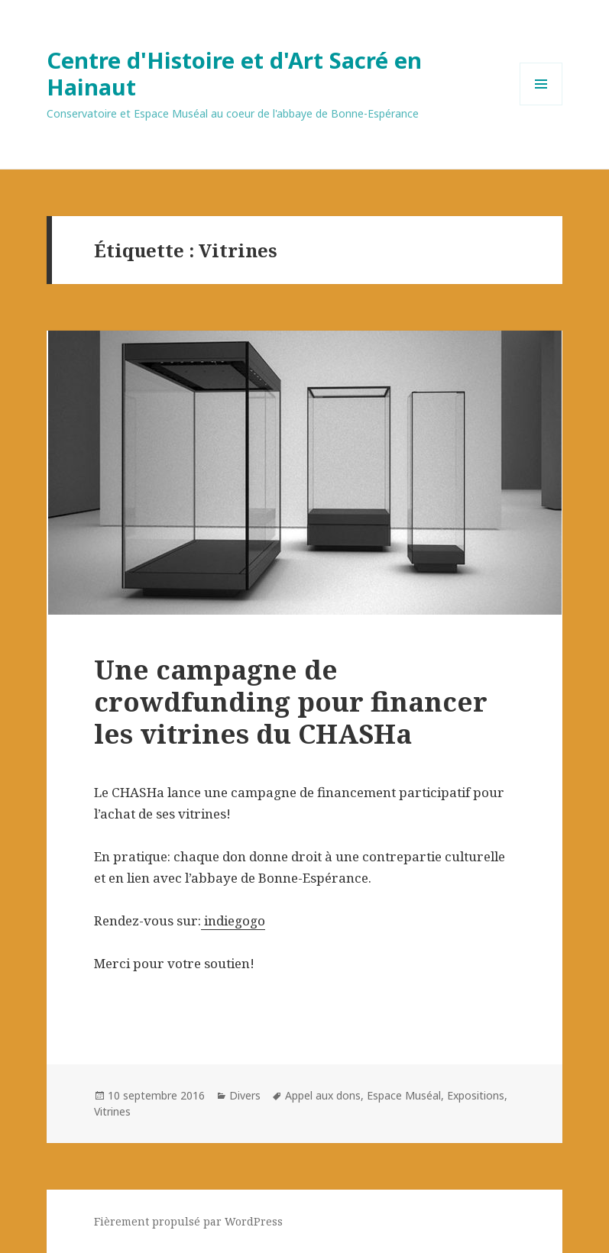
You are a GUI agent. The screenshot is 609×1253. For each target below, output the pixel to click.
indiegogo (233, 920)
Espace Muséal (404, 1095)
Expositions (475, 1095)
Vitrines (112, 1111)
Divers (245, 1095)
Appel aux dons (323, 1095)
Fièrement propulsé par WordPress (188, 1221)
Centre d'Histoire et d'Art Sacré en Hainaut (234, 73)
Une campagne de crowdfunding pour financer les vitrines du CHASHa (291, 701)
